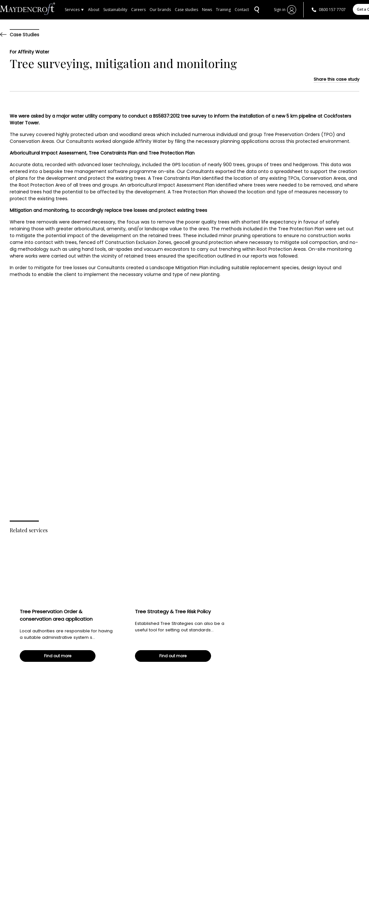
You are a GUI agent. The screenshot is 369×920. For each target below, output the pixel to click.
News (207, 9)
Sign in (279, 9)
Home (32, 9)
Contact (242, 9)
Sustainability (115, 9)
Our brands (160, 9)
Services (74, 9)
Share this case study (336, 79)
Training (223, 9)
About (93, 9)
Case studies (186, 9)
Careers (138, 9)
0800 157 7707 (332, 9)
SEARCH (256, 9)
